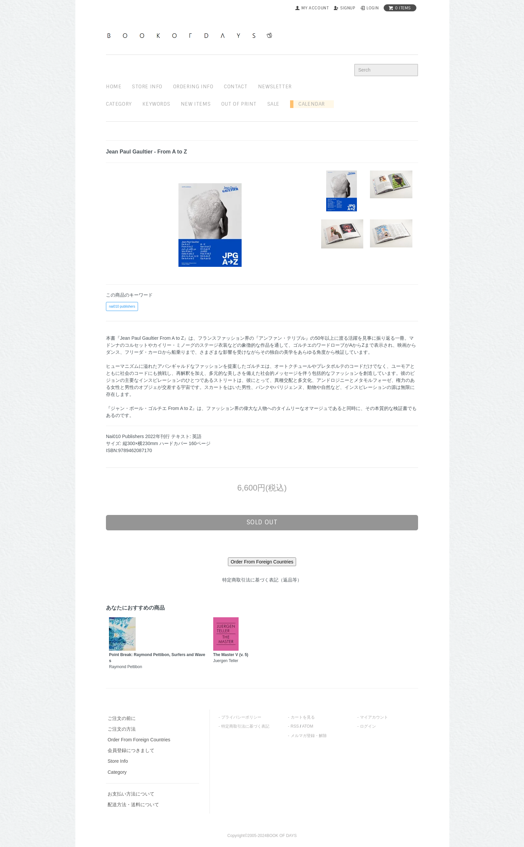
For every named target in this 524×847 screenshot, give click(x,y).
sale (273, 104)
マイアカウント (374, 717)
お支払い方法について (131, 794)
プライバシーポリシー (241, 717)
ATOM (307, 726)
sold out (262, 522)
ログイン (368, 726)
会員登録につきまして (131, 750)
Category (119, 104)
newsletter (275, 86)
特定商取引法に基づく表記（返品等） (262, 580)
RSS (295, 726)
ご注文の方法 (122, 729)
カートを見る (303, 717)
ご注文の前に (122, 718)
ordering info (193, 86)
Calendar (309, 104)
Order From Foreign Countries (139, 739)
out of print (239, 104)
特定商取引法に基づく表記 (245, 726)
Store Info (118, 761)
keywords (156, 104)
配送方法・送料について (133, 804)
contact (235, 86)
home (113, 86)
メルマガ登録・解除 (309, 735)
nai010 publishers (122, 306)
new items (196, 104)
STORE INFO (147, 86)
